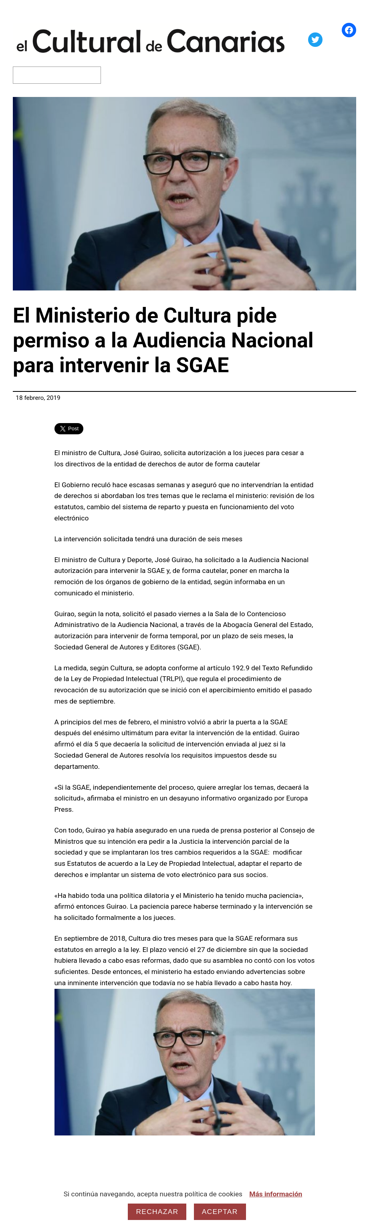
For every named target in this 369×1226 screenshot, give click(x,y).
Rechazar (157, 1212)
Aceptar (220, 1212)
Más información (275, 1194)
